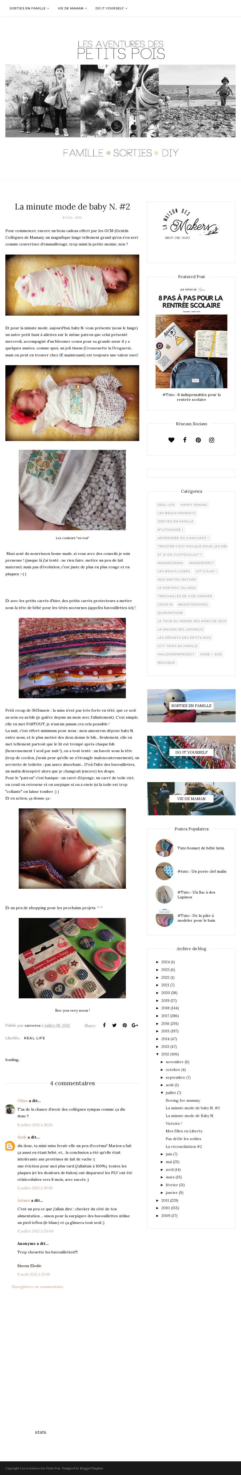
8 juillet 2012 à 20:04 (35, 1231)
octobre (173, 1069)
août (170, 1084)
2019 (165, 1000)
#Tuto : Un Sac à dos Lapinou (196, 894)
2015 (165, 1031)
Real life (34, 1038)
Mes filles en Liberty (184, 1131)
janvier (172, 1192)
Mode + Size (211, 654)
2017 (165, 1015)
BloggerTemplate (91, 1468)
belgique (166, 662)
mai (169, 1161)
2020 (165, 992)
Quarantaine (170, 613)
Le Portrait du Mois (177, 588)
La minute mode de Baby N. (190, 1115)
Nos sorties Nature (177, 579)
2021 (165, 985)
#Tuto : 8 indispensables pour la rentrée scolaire (192, 397)
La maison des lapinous (180, 629)
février (172, 1184)
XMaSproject (201, 563)
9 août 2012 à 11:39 (33, 1274)
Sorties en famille (176, 521)
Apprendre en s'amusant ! (183, 538)
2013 (165, 1046)
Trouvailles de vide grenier (185, 596)
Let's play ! (206, 571)
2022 (165, 977)
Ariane (23, 1200)
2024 (165, 961)
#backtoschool (193, 604)
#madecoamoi (170, 563)
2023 (165, 969)
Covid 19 (165, 604)
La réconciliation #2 (184, 1146)
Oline (22, 1100)
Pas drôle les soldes (183, 1138)
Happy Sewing (194, 505)
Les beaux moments (176, 513)
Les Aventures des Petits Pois (40, 1468)
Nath (22, 1137)
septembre (175, 1077)
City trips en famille (178, 646)
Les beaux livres (174, 571)
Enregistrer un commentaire (37, 1286)
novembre (175, 1061)
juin (169, 1154)
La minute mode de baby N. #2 (193, 1108)
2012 (165, 1054)
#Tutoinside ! (170, 530)
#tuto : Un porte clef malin (202, 871)
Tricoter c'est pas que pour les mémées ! (198, 546)
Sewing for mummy (183, 1100)
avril (170, 1169)
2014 (165, 1038)
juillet (171, 1092)
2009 (165, 1215)
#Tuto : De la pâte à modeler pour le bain (196, 918)
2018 (165, 1008)
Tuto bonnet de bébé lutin (201, 848)
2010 (165, 1207)
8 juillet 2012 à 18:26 (34, 1124)
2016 (165, 1023)
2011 (165, 1200)
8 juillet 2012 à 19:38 (34, 1188)
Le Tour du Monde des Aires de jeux (192, 621)
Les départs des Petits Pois (184, 638)
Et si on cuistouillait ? (180, 555)
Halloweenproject (176, 654)
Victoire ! (174, 1123)
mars (170, 1177)
